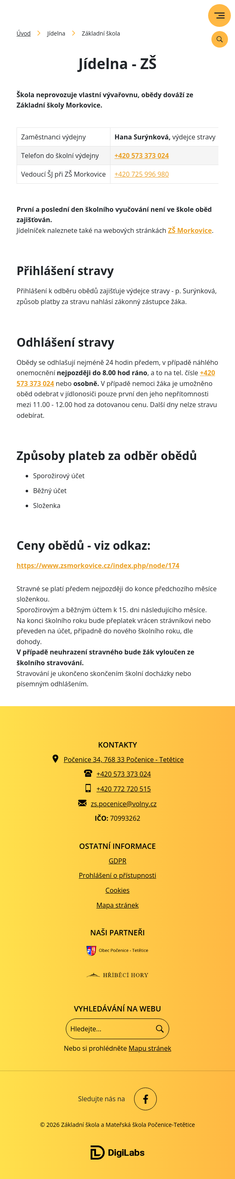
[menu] (219, 15)
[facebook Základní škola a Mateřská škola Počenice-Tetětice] (143, 1099)
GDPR (118, 860)
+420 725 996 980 (142, 174)
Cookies (117, 890)
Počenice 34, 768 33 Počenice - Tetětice (124, 759)
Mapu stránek (150, 1048)
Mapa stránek (117, 905)
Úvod (24, 33)
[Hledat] (160, 1029)
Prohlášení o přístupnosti (117, 875)
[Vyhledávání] (219, 39)
